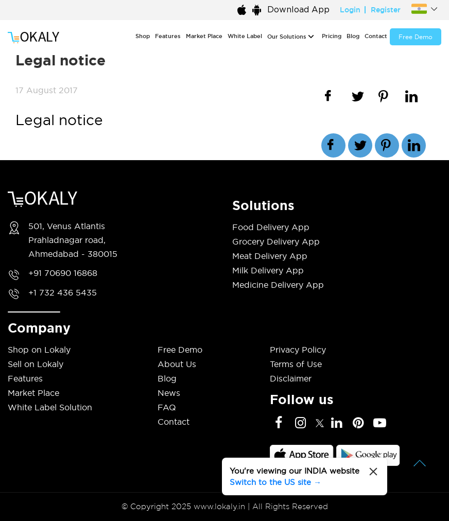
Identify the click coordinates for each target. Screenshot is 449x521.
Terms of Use (296, 364)
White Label (245, 36)
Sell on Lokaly (35, 364)
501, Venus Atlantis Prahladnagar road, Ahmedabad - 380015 (72, 239)
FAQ (167, 407)
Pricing (331, 36)
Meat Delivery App (269, 255)
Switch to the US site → (275, 482)
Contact (376, 36)
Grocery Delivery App (276, 241)
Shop (142, 36)
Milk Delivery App (268, 270)
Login (350, 9)
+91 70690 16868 (62, 272)
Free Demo (416, 36)
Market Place (204, 36)
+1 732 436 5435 (62, 292)
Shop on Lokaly (39, 349)
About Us (177, 364)
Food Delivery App (270, 227)
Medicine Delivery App (278, 284)
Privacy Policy (298, 349)
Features (168, 36)
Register (386, 9)
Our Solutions (286, 36)
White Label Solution (50, 407)
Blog (353, 36)
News (169, 392)
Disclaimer (291, 378)
